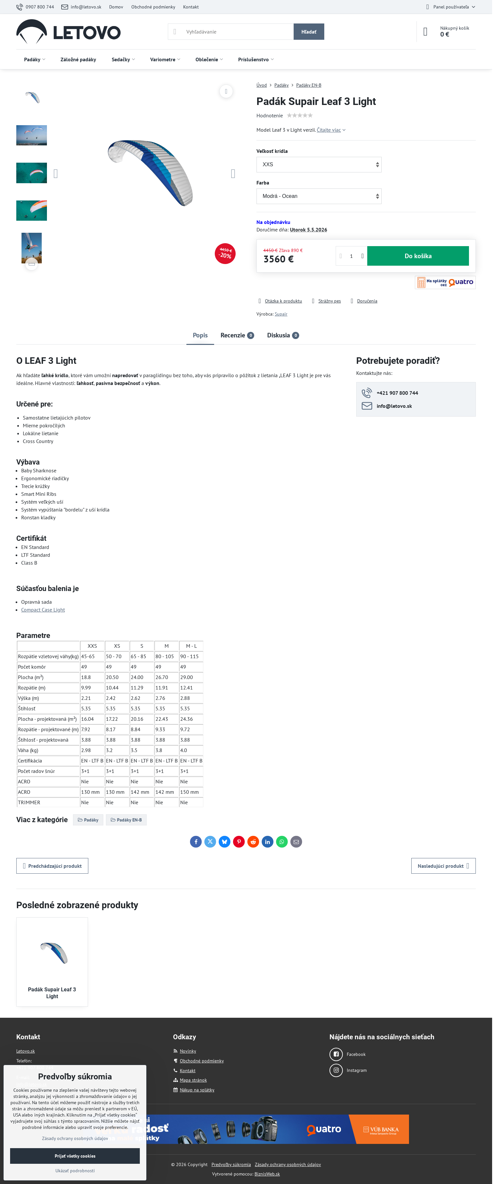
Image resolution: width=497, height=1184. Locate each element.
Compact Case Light (43, 609)
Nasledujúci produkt (443, 866)
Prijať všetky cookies (75, 1156)
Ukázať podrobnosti (75, 1171)
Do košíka (418, 256)
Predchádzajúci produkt (52, 866)
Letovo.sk (25, 1051)
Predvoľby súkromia (231, 1164)
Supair (281, 314)
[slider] (300, 115)
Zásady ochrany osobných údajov (288, 1164)
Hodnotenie (269, 115)
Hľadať (308, 31)
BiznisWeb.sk (267, 1174)
